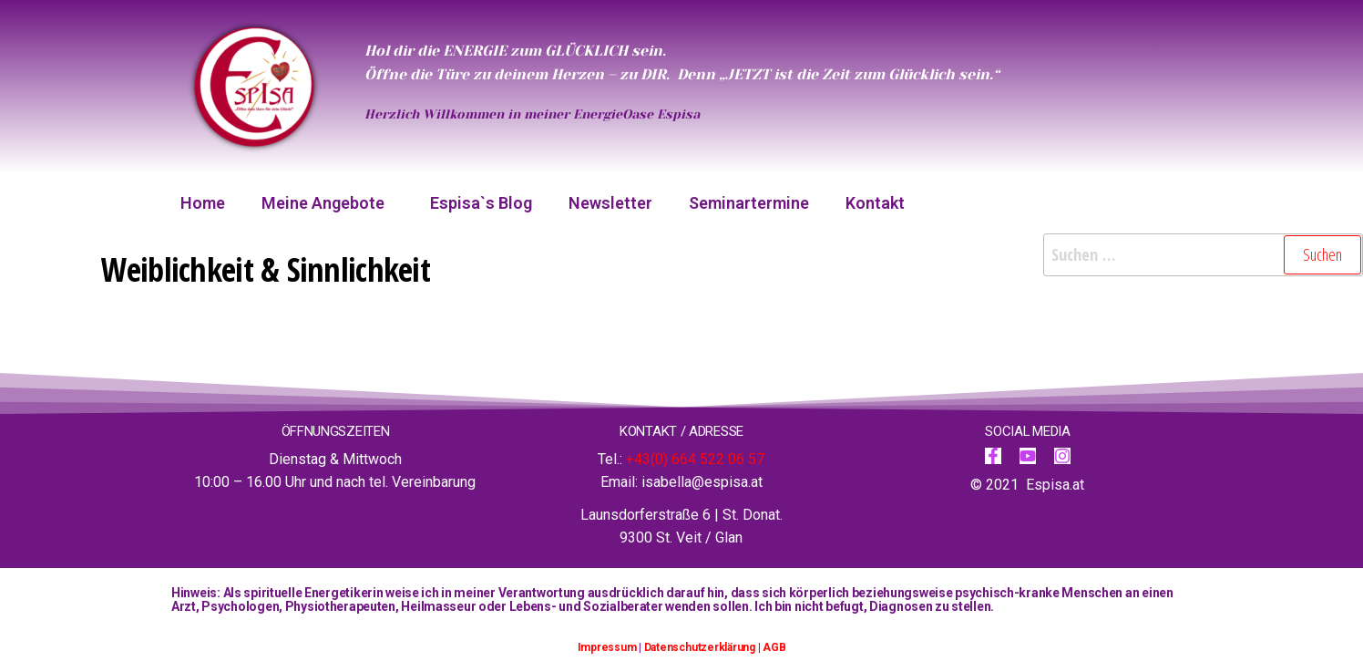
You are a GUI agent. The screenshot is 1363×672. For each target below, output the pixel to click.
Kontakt (875, 202)
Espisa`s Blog (481, 202)
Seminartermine (749, 202)
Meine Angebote (327, 202)
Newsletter (610, 202)
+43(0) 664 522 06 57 (695, 459)
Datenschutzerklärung (699, 647)
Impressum (607, 647)
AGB (774, 647)
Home (202, 202)
